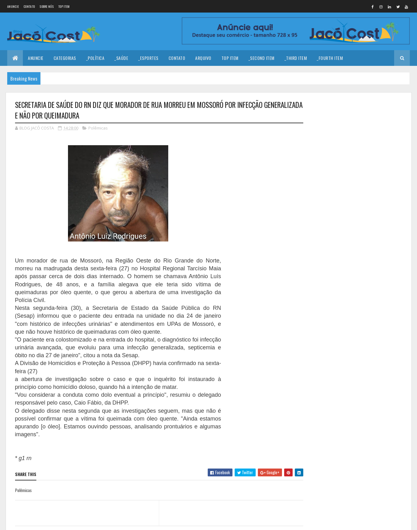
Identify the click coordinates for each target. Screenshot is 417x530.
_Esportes (148, 58)
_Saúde (121, 58)
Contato (29, 6)
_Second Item (261, 58)
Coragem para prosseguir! (364, 118)
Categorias (65, 58)
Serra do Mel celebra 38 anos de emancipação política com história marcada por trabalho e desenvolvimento (354, 239)
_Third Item (295, 58)
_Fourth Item (330, 58)
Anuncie (13, 6)
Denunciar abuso (331, 276)
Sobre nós (46, 6)
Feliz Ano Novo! (354, 144)
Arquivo (203, 58)
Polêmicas (98, 128)
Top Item (64, 6)
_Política (95, 58)
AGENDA (348, 206)
